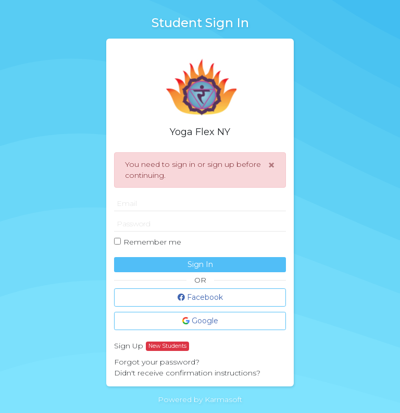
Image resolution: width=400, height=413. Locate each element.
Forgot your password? (156, 362)
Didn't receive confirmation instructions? (187, 373)
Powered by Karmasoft (200, 399)
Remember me (152, 242)
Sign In (200, 264)
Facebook (200, 297)
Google (200, 320)
